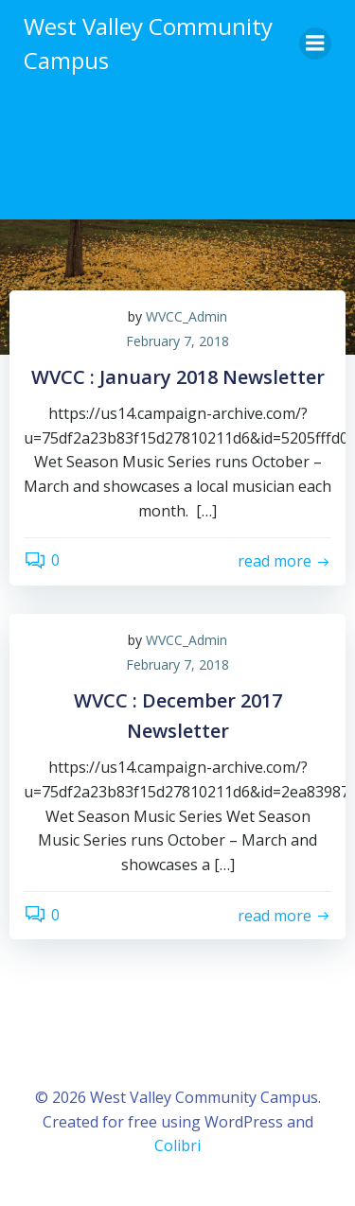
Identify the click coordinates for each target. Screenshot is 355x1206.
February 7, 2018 (177, 341)
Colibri (177, 1145)
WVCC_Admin (186, 316)
